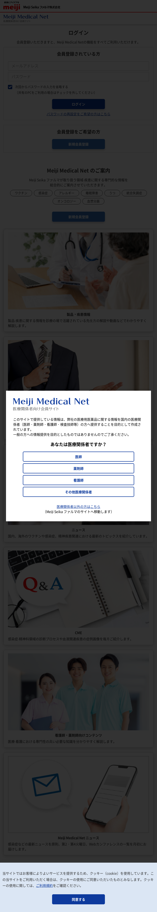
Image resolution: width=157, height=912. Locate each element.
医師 (78, 456)
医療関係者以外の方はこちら (78, 506)
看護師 (78, 480)
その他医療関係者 (78, 491)
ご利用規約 (44, 885)
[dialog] (78, 456)
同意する (78, 899)
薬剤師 (78, 468)
